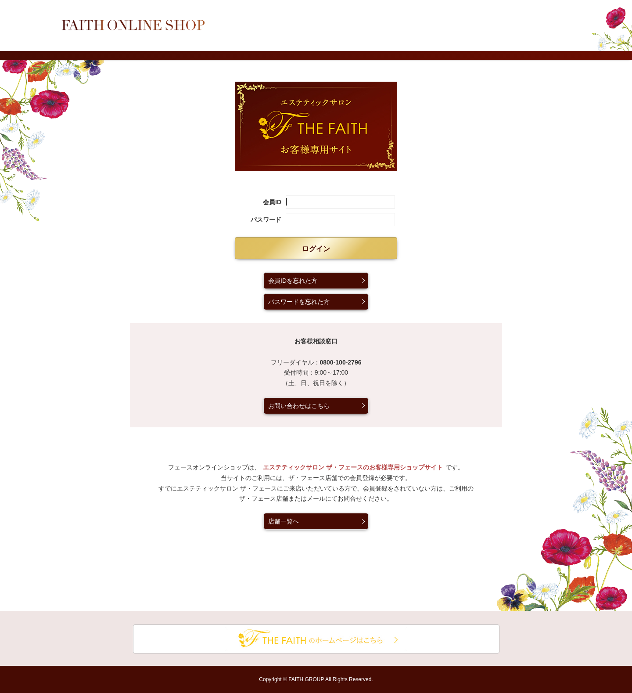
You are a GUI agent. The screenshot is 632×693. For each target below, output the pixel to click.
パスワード (266, 219)
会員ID (272, 202)
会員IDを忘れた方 (292, 280)
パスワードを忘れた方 (299, 301)
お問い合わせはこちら (299, 405)
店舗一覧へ (283, 521)
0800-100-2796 (341, 362)
